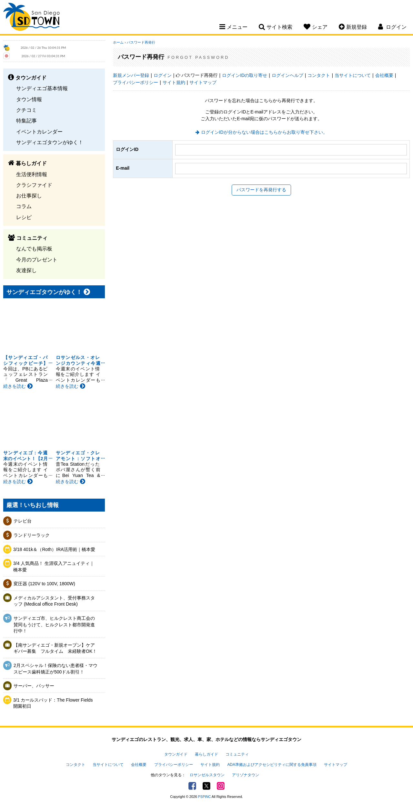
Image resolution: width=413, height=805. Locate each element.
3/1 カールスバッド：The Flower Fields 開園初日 (55, 703)
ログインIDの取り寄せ (244, 75)
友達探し (26, 270)
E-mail (122, 168)
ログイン (163, 75)
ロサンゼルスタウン (207, 775)
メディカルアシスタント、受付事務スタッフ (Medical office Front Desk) (54, 601)
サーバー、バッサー (34, 685)
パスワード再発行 (141, 42)
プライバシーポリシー (135, 82)
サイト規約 (174, 82)
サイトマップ (203, 82)
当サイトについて (353, 75)
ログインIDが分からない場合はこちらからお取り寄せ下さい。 (264, 132)
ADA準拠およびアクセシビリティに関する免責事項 (271, 764)
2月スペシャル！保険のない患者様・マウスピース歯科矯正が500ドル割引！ (55, 668)
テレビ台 (23, 521)
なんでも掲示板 (34, 248)
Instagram (221, 786)
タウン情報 (29, 99)
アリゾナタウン (245, 775)
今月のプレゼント (36, 259)
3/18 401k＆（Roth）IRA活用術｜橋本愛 (54, 549)
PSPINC (204, 797)
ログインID (127, 149)
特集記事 (26, 120)
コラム (24, 206)
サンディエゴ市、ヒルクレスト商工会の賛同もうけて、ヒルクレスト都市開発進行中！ (54, 624)
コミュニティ (237, 754)
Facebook (192, 786)
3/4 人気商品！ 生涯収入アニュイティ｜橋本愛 (53, 566)
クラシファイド (34, 185)
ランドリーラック (32, 535)
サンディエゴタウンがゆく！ (49, 142)
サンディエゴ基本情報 (42, 88)
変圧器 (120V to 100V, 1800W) (44, 583)
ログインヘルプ (287, 75)
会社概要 (384, 75)
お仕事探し (29, 195)
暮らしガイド (206, 754)
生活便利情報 (31, 174)
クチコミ (26, 110)
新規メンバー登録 (131, 75)
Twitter (206, 786)
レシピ (24, 217)
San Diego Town (31, 18)
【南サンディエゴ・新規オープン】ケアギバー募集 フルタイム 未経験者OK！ (55, 648)
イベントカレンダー (39, 131)
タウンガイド (175, 754)
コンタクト (318, 75)
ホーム (118, 42)
